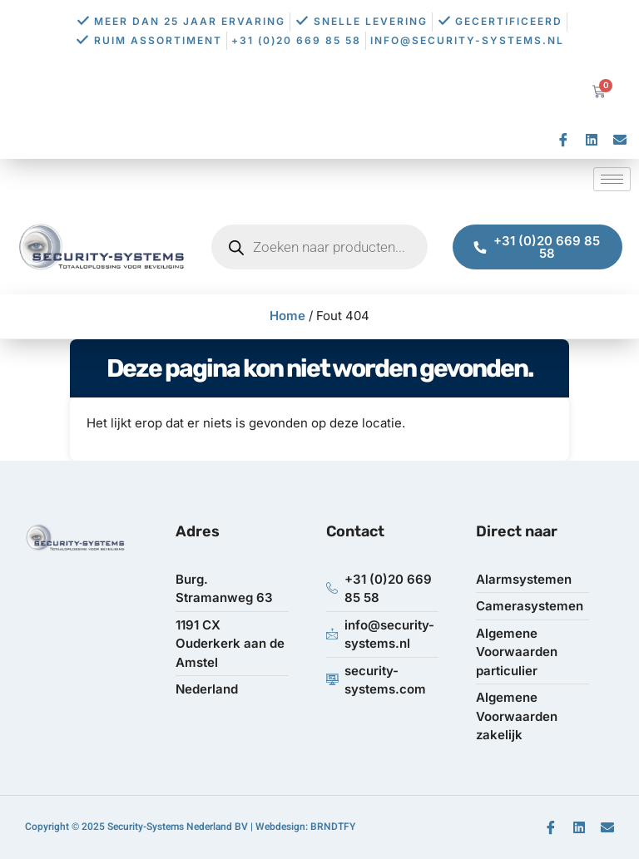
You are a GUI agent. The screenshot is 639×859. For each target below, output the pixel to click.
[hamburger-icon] (612, 179)
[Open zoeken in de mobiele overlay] (319, 247)
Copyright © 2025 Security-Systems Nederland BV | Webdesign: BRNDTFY (190, 826)
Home (287, 315)
